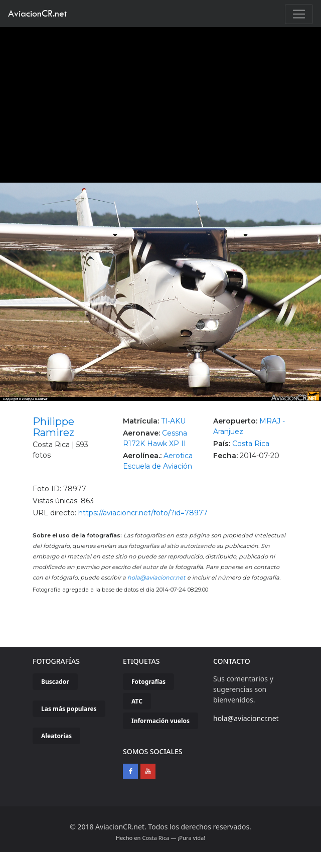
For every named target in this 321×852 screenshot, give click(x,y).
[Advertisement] (160, 102)
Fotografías (148, 681)
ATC (136, 701)
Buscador (55, 681)
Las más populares (69, 708)
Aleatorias (56, 736)
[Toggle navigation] (299, 14)
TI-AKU (173, 420)
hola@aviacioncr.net (156, 577)
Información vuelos (160, 721)
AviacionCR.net (37, 13)
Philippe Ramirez (53, 427)
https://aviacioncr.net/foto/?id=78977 (143, 512)
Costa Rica (250, 443)
